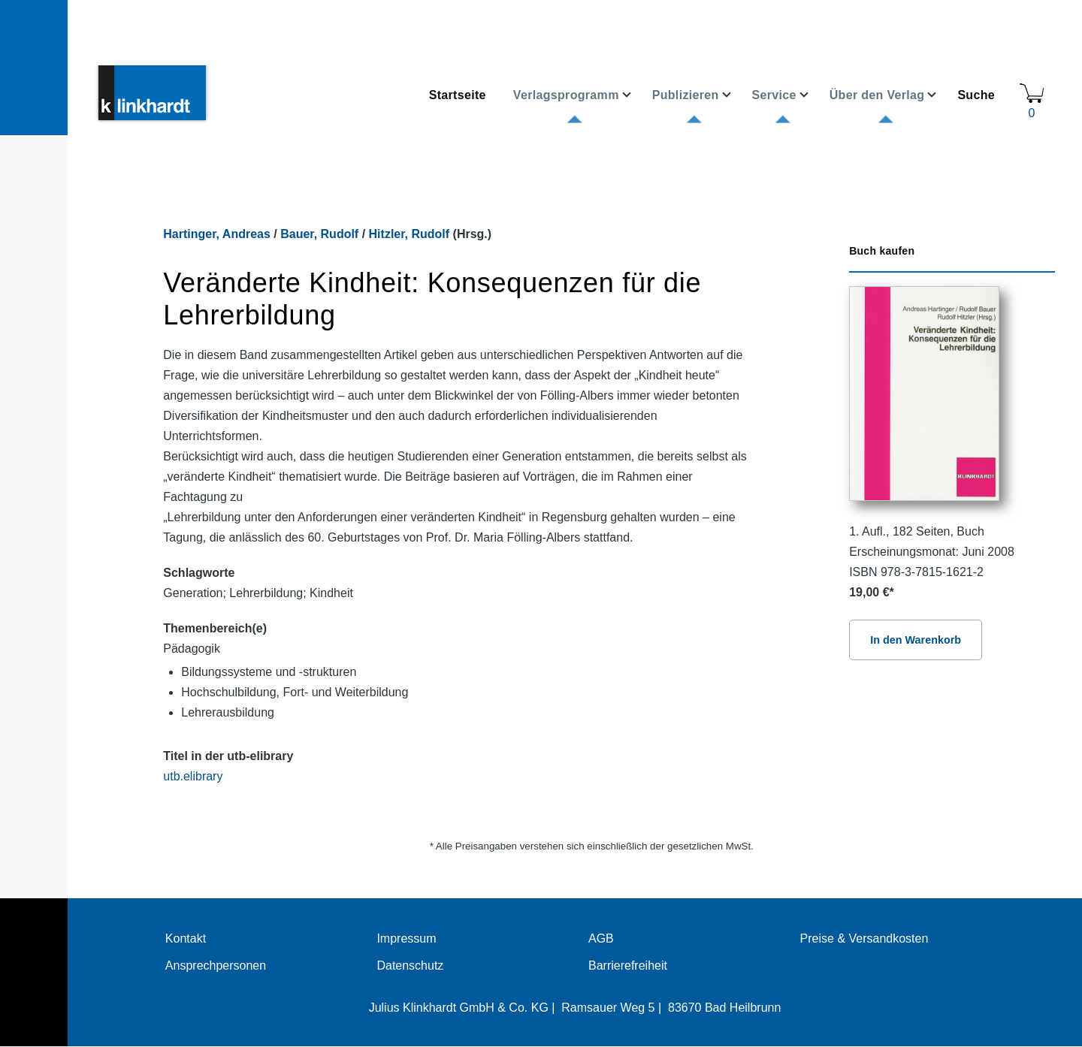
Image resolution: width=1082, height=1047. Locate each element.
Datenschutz (409, 965)
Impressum (406, 938)
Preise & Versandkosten (864, 938)
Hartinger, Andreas (216, 234)
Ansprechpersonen (215, 965)
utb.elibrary (192, 776)
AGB (601, 938)
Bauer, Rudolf (319, 234)
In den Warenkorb (915, 640)
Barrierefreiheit (627, 965)
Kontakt (185, 938)
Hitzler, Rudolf (409, 234)
